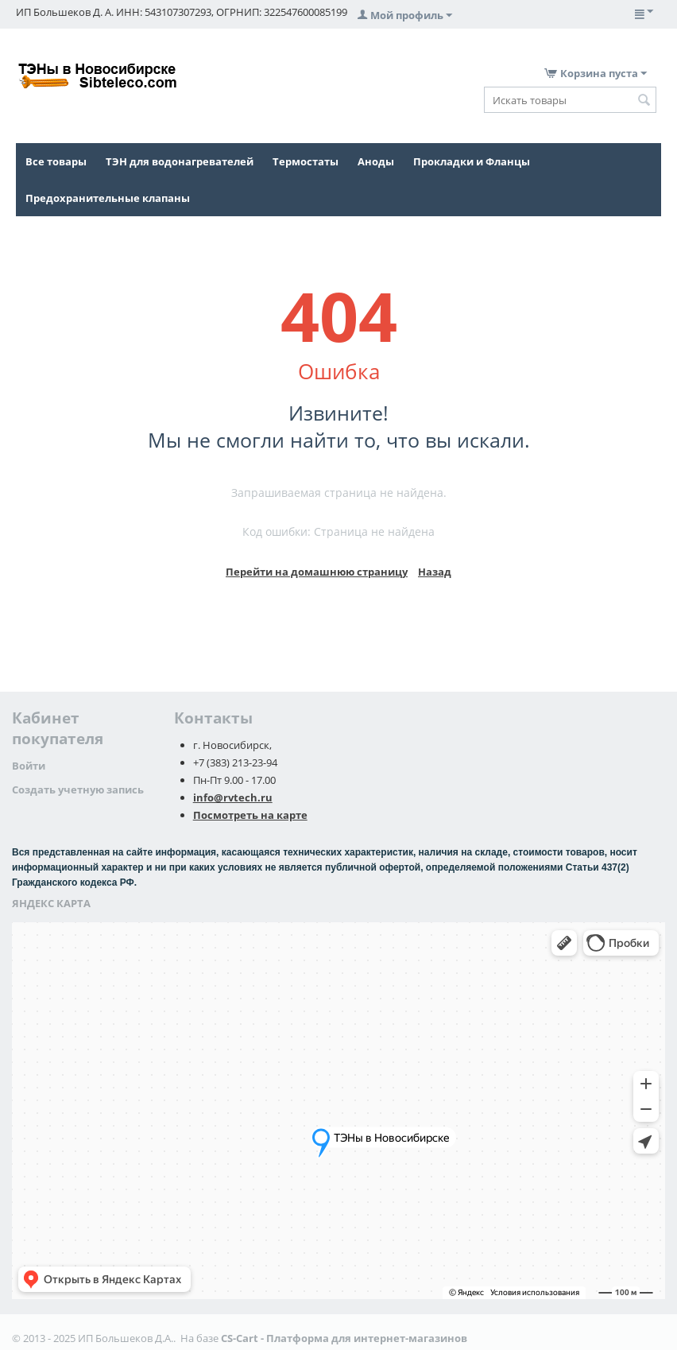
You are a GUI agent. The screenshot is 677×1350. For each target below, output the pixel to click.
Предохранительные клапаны (107, 198)
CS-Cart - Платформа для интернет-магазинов (344, 1338)
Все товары (56, 161)
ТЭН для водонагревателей (179, 161)
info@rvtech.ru (233, 797)
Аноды (376, 161)
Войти (28, 765)
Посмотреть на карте (250, 815)
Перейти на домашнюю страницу (317, 571)
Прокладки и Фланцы (471, 161)
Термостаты (305, 161)
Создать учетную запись (78, 789)
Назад (434, 571)
